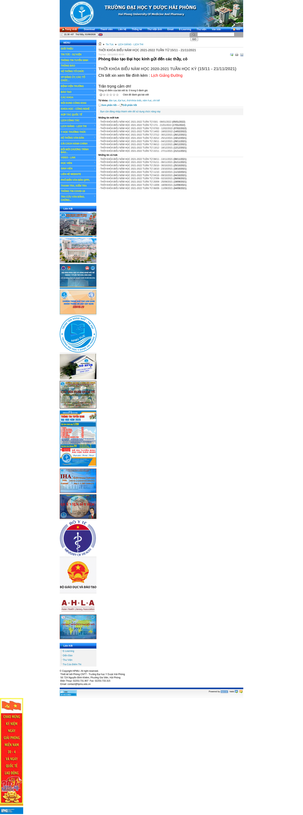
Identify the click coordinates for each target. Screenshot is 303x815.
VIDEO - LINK (78, 157)
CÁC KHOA (78, 97)
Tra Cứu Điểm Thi (72, 664)
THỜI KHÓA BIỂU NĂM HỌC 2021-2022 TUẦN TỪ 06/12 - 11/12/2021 (136, 144)
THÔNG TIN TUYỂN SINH (78, 60)
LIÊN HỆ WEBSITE (71, 174)
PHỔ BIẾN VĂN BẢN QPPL (75, 180)
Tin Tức (110, 44)
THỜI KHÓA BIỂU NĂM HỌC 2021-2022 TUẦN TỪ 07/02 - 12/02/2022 (136, 128)
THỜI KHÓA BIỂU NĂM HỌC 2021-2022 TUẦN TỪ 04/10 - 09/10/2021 (136, 175)
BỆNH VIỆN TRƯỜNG (78, 86)
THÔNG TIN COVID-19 (73, 191)
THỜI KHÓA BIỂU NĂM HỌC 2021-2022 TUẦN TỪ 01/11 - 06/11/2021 (136, 162)
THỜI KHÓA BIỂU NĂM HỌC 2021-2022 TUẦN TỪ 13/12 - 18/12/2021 (136, 147)
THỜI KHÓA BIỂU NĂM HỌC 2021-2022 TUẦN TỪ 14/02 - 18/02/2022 (136, 131)
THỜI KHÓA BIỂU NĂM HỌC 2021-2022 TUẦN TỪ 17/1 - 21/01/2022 (135, 125)
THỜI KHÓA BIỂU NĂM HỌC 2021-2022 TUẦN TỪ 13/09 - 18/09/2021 (136, 185)
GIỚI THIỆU (78, 48)
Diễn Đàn (67, 655)
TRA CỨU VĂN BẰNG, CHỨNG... (78, 198)
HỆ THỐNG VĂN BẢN (78, 137)
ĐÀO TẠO (78, 91)
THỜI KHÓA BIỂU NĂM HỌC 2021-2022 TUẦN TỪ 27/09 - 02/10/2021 (136, 178)
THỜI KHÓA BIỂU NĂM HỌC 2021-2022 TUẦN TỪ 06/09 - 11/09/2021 (136, 188)
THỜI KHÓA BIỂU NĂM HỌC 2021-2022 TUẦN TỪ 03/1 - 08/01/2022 (135, 121)
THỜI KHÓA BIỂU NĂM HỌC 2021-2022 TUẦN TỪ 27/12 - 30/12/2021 (136, 134)
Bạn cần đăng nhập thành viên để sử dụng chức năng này (130, 111)
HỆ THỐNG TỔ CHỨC (78, 71)
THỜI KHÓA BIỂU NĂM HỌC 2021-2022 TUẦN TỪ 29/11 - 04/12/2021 (136, 141)
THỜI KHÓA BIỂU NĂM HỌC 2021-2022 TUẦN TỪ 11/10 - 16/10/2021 (136, 172)
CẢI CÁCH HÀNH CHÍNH (74, 143)
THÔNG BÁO (78, 65)
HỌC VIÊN (78, 163)
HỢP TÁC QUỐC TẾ (78, 114)
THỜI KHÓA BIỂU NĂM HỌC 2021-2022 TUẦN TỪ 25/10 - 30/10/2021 (136, 165)
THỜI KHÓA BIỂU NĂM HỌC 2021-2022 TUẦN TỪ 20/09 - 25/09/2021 (136, 181)
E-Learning (68, 651)
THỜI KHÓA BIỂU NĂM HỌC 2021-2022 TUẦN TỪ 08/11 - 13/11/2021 (136, 159)
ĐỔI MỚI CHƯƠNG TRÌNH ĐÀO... (75, 151)
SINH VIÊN (78, 168)
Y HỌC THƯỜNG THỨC (73, 132)
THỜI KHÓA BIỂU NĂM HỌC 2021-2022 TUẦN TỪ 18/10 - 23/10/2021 (136, 168)
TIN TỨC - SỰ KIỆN (78, 54)
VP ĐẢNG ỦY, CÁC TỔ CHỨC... (78, 78)
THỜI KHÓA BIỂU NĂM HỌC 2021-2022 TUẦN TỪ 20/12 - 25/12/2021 (136, 138)
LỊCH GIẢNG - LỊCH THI (78, 126)
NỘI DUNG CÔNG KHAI (73, 103)
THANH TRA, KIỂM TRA (74, 185)
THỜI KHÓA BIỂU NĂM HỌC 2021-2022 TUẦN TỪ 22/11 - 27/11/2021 (136, 151)
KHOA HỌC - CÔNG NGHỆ (78, 108)
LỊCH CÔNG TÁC (78, 120)
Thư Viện (67, 660)
